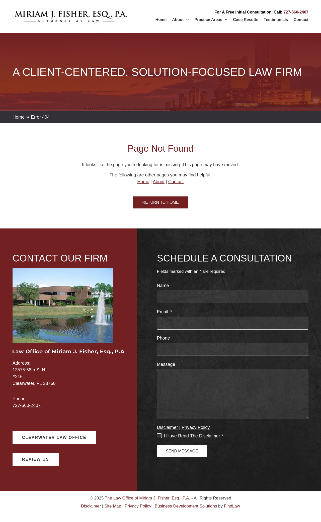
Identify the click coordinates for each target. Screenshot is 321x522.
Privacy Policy (196, 427)
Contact (300, 20)
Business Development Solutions (186, 506)
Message (166, 364)
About (180, 20)
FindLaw (232, 506)
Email (163, 312)
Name (163, 285)
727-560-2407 (295, 12)
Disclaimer (167, 427)
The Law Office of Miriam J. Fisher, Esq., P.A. (147, 498)
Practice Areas (211, 20)
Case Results (245, 20)
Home (161, 20)
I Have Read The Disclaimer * (193, 435)
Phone (163, 338)
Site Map (112, 506)
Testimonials (276, 20)
